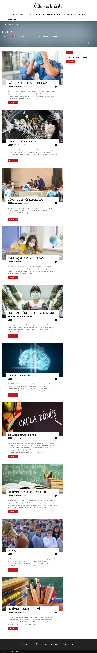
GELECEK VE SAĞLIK (19, 375)
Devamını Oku (13, 102)
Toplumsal (45, 36)
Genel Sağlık (21, 36)
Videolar (61, 14)
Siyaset (38, 36)
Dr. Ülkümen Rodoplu (17, 86)
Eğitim (14, 36)
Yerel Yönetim (53, 36)
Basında (81, 14)
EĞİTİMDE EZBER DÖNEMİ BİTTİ (27, 492)
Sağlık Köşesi (13, 19)
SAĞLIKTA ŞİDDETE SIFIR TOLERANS (28, 83)
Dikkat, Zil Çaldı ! (17, 550)
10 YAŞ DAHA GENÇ (48, 14)
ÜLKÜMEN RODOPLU (23, 14)
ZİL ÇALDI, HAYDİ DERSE (22, 434)
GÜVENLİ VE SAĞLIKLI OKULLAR (26, 199)
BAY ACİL (36, 14)
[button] (92, 17)
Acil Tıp (5, 36)
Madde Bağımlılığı (30, 36)
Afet (10, 36)
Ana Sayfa (11, 14)
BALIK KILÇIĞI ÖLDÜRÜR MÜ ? (25, 141)
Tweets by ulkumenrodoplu (76, 58)
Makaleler (71, 14)
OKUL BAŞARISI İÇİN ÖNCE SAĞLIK (27, 258)
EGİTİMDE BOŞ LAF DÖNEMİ (24, 609)
